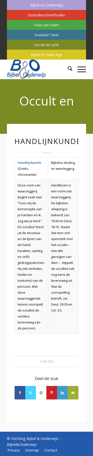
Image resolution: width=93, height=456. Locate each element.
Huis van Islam (46, 24)
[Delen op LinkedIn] (62, 392)
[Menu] (79, 69)
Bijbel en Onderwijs (46, 4)
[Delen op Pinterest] (51, 392)
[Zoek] (67, 69)
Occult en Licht (46, 44)
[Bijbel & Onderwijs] (38, 69)
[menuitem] (46, 5)
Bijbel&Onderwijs (22, 444)
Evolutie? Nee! (46, 34)
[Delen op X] (30, 392)
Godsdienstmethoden (46, 14)
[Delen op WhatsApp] (41, 392)
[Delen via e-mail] (73, 392)
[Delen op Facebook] (20, 392)
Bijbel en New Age (46, 54)
